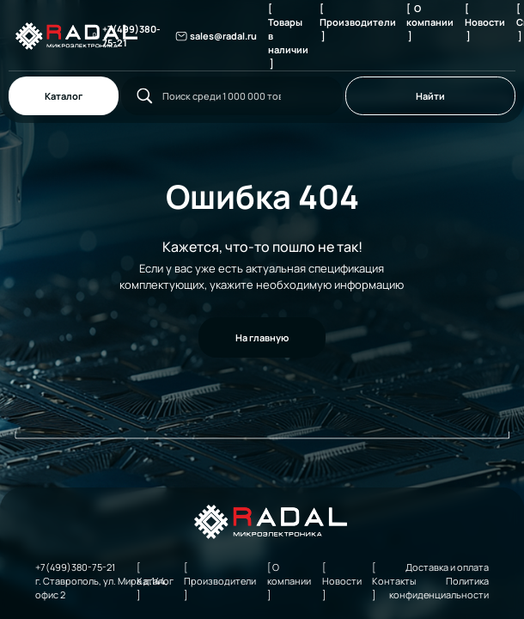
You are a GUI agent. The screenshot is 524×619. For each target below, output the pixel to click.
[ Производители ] (358, 22)
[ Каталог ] (155, 581)
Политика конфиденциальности (439, 587)
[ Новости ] (485, 22)
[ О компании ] (430, 22)
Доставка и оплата (447, 567)
